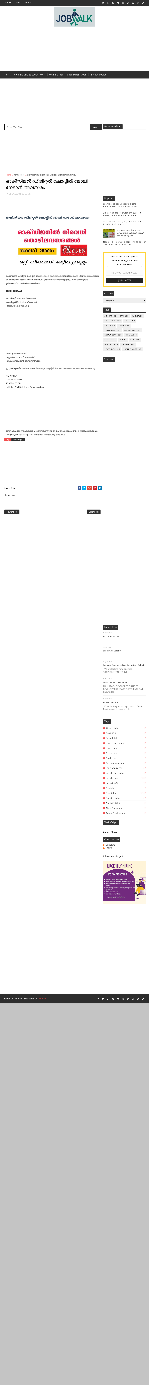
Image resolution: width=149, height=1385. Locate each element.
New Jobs (135, 340)
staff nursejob (112, 349)
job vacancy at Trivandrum (115, 682)
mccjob (123, 340)
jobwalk (109, 848)
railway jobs (128, 344)
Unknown (110, 845)
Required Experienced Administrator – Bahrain (124, 665)
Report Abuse (110, 832)
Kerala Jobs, (27, 194)
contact (28, 2)
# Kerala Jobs (18, 439)
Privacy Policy (98, 75)
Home (8, 2)
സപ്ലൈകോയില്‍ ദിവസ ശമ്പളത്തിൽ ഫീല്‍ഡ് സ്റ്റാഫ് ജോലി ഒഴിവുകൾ (130, 233)
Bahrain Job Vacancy (112, 651)
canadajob (137, 316)
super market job (132, 349)
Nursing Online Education (28, 75)
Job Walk (18, 998)
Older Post (94, 511)
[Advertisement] (78, 49)
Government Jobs (77, 75)
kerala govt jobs (113, 335)
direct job (130, 321)
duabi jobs (124, 325)
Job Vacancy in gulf (111, 636)
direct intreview (113, 321)
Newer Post (11, 511)
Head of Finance (110, 702)
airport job (110, 316)
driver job (110, 325)
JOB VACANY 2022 (132, 330)
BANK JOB (124, 316)
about (18, 2)
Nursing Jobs (56, 75)
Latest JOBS (110, 340)
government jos (113, 330)
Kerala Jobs (19, 174)
